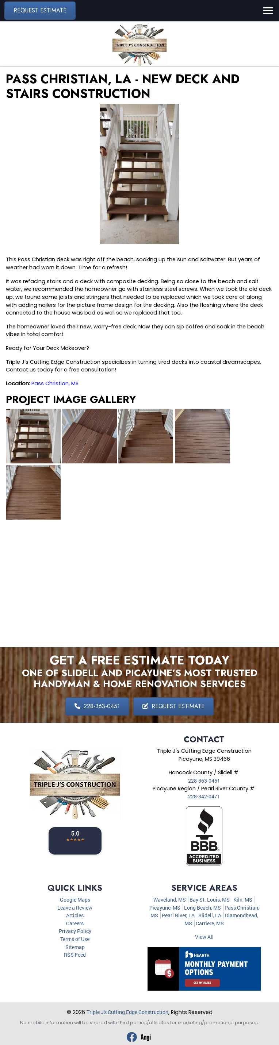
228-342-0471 (204, 796)
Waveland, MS (169, 899)
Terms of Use (74, 939)
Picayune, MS (164, 907)
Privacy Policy (75, 931)
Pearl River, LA (178, 915)
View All (204, 936)
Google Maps (75, 899)
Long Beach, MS (202, 907)
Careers (75, 923)
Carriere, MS (210, 923)
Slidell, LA (209, 915)
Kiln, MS (242, 899)
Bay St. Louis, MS (210, 899)
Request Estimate (40, 10)
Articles (75, 915)
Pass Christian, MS (55, 383)
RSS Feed (75, 954)
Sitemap (75, 947)
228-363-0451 (97, 706)
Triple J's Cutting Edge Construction (127, 1012)
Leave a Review (74, 907)
